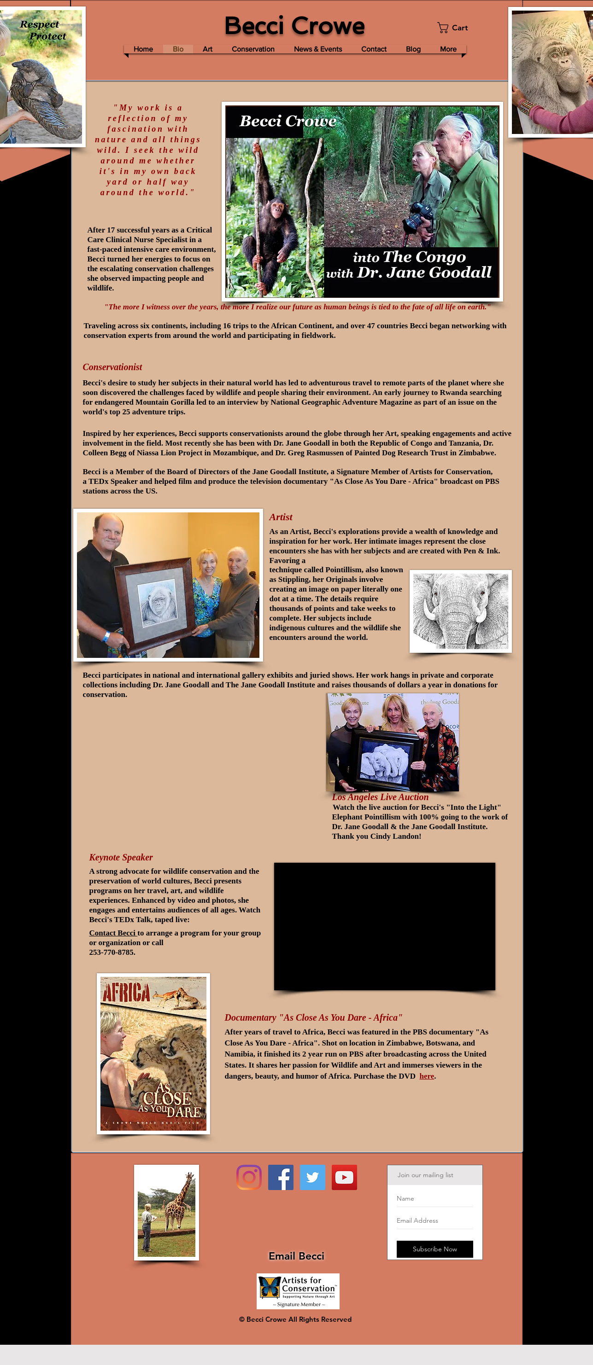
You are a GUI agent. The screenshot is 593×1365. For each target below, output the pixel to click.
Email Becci (296, 1255)
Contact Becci (113, 933)
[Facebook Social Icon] (281, 1177)
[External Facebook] (218, 770)
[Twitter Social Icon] (312, 1177)
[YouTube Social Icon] (344, 1177)
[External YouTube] (384, 926)
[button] (458, 27)
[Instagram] (249, 1177)
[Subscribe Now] (435, 1249)
